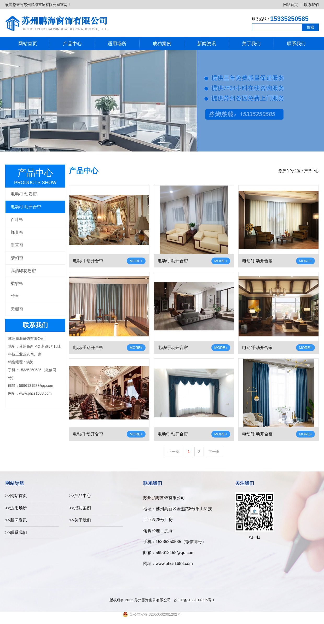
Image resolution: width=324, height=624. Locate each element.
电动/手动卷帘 (24, 194)
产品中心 (72, 43)
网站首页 (290, 5)
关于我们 (251, 43)
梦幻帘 (17, 258)
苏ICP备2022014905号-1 (194, 600)
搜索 (310, 27)
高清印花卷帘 (23, 271)
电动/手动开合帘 (26, 207)
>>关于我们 (80, 520)
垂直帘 (17, 245)
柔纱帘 (17, 283)
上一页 (173, 452)
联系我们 (311, 5)
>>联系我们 (16, 532)
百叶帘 (17, 219)
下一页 (214, 452)
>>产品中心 (80, 495)
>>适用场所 (16, 508)
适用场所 (117, 43)
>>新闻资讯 (16, 520)
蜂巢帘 (17, 232)
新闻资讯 (206, 43)
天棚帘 (17, 309)
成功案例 (162, 43)
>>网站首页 (16, 495)
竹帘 (15, 296)
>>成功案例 (80, 508)
